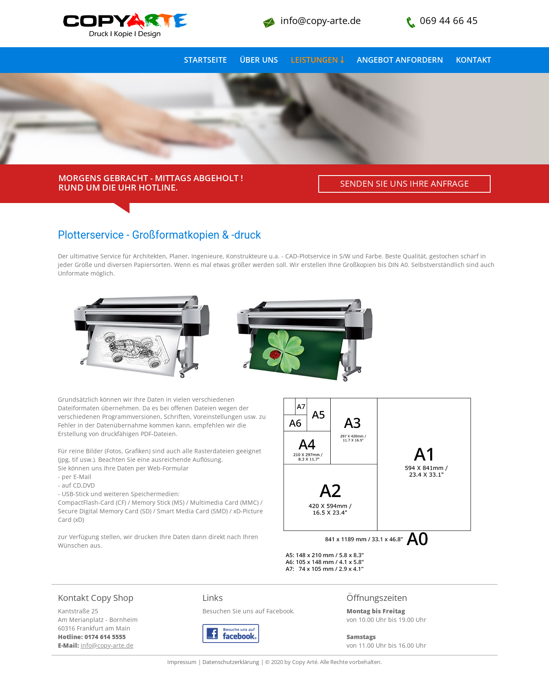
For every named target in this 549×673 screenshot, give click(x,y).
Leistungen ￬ (317, 60)
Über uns (259, 60)
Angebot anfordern (400, 60)
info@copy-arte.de (321, 20)
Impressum (181, 662)
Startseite (205, 60)
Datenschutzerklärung (230, 662)
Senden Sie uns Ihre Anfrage (404, 183)
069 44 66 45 (449, 20)
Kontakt (473, 60)
